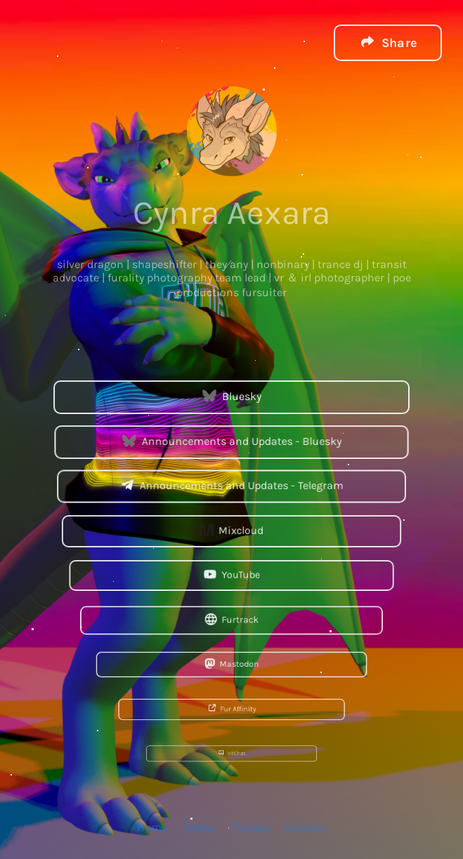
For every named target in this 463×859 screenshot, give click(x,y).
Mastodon (231, 663)
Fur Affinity (232, 708)
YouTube (231, 574)
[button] (388, 42)
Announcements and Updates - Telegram (231, 485)
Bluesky (231, 396)
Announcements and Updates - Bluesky (231, 440)
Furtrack (231, 619)
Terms (199, 826)
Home (152, 826)
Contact (305, 826)
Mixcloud (231, 530)
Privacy (250, 826)
